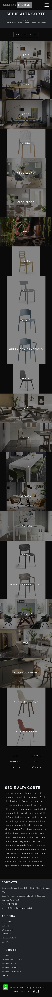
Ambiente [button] (36, 756)
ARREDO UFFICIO (10, 967)
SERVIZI (5, 926)
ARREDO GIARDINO (11, 971)
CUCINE (5, 955)
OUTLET (5, 975)
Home (25, 21)
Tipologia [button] (15, 767)
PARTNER (6, 933)
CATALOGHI (7, 930)
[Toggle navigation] (46, 5)
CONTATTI (6, 942)
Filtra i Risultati (26, 34)
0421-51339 (11, 904)
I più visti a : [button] (36, 767)
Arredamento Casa (14, 23)
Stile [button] (36, 761)
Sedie (27, 23)
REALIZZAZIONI (9, 937)
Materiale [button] (15, 761)
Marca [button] (15, 756)
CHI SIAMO (7, 921)
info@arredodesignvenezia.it (20, 908)
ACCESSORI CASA (10, 963)
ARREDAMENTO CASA (12, 959)
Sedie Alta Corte (39, 23)
